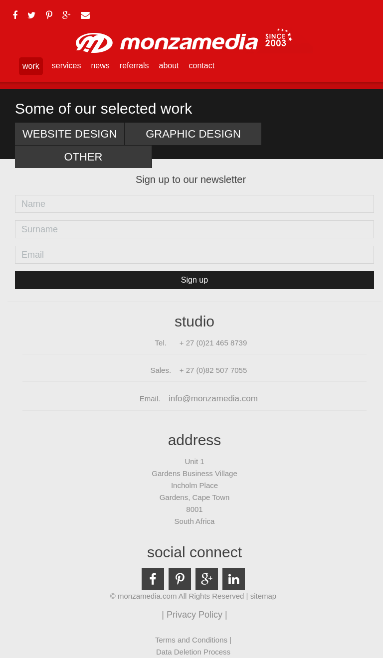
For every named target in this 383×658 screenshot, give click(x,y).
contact (202, 65)
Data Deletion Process (193, 652)
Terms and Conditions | (193, 640)
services (66, 65)
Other (83, 157)
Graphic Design (193, 134)
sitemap (263, 596)
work (30, 66)
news (100, 65)
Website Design (69, 134)
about (169, 65)
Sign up (194, 280)
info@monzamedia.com (213, 398)
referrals (134, 65)
